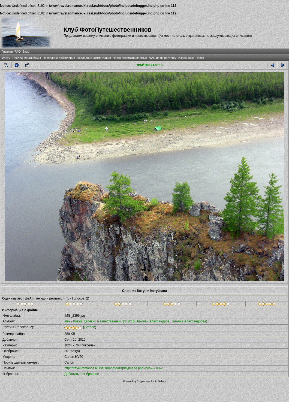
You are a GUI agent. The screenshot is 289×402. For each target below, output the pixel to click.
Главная (7, 51)
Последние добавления (59, 57)
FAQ (18, 51)
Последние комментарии (94, 57)
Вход (26, 51)
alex (67, 321)
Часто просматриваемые (130, 57)
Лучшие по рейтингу (162, 57)
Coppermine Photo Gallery (151, 381)
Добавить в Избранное (81, 374)
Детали (89, 327)
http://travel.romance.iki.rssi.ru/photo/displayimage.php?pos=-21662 (113, 368)
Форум (6, 57)
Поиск (199, 57)
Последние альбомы (27, 57)
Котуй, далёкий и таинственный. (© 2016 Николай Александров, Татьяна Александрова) (140, 321)
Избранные (186, 57)
